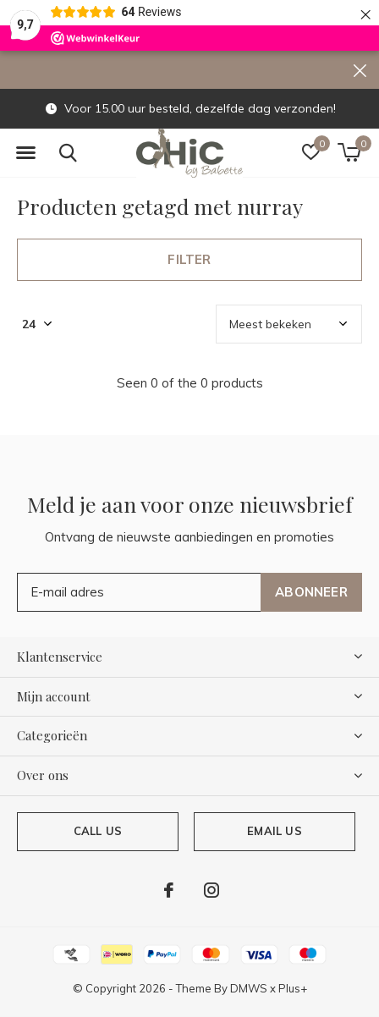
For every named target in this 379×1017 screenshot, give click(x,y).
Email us (274, 831)
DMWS (248, 988)
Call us (98, 831)
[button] (25, 153)
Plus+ (292, 988)
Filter (189, 259)
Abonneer (311, 592)
